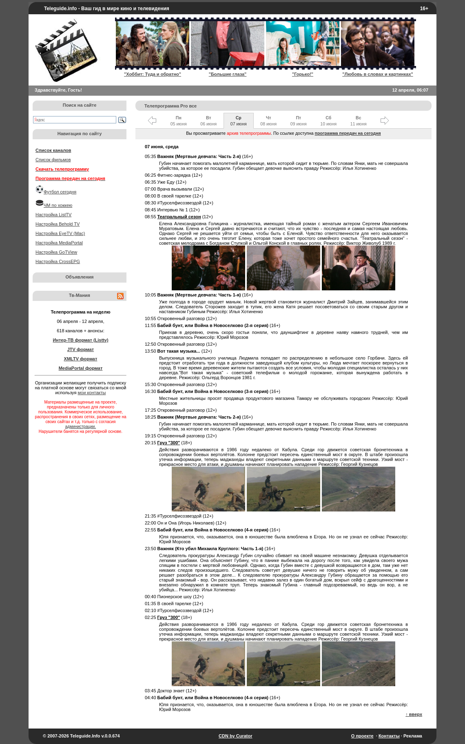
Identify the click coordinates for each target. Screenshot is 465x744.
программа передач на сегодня (348, 133)
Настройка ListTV (53, 214)
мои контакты (92, 392)
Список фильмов (53, 159)
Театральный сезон (179, 216)
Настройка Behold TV (57, 224)
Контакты (389, 735)
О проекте (362, 735)
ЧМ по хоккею (58, 205)
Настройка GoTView (56, 252)
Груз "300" (168, 442)
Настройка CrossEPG (57, 261)
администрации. (80, 426)
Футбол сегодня (60, 191)
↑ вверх (413, 714)
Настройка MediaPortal (59, 242)
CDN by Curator (235, 735)
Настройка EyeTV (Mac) (60, 233)
